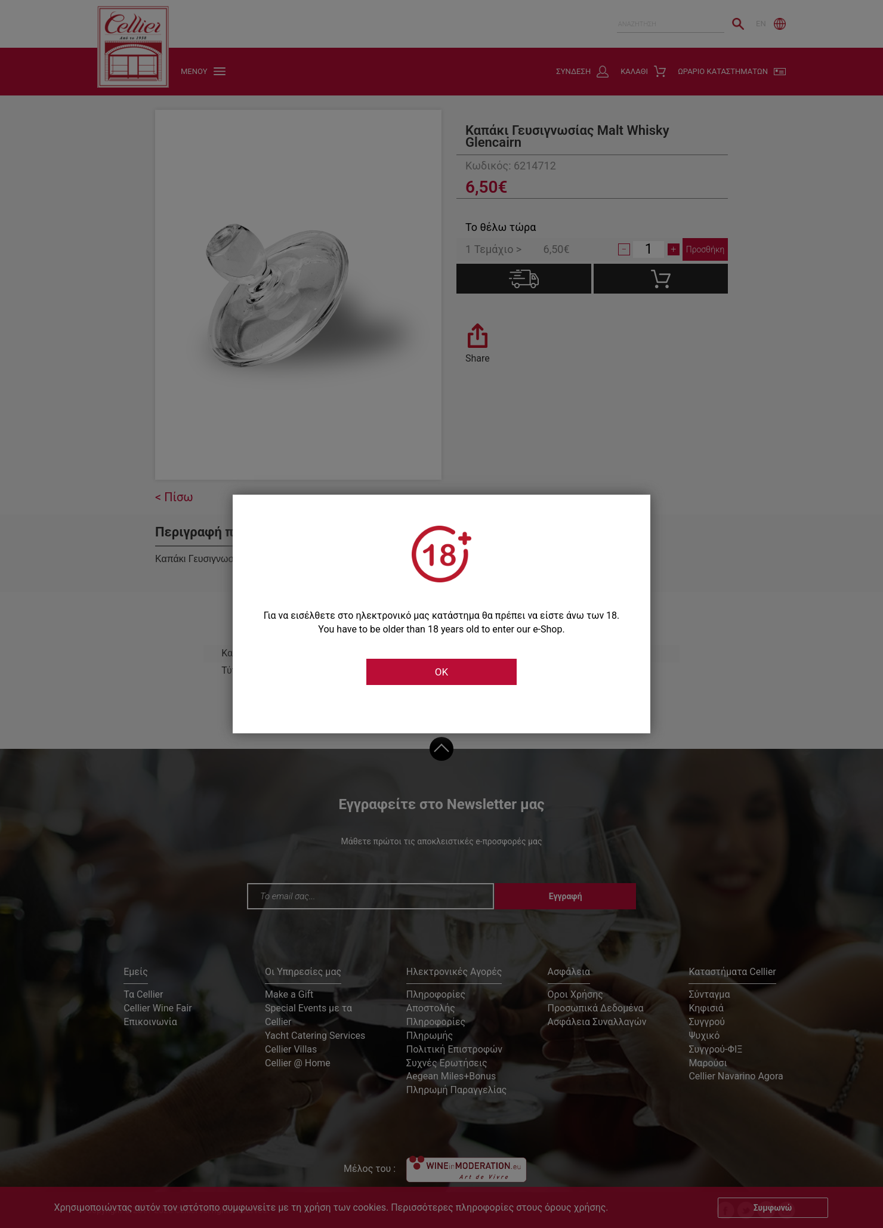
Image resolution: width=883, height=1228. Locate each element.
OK (441, 672)
